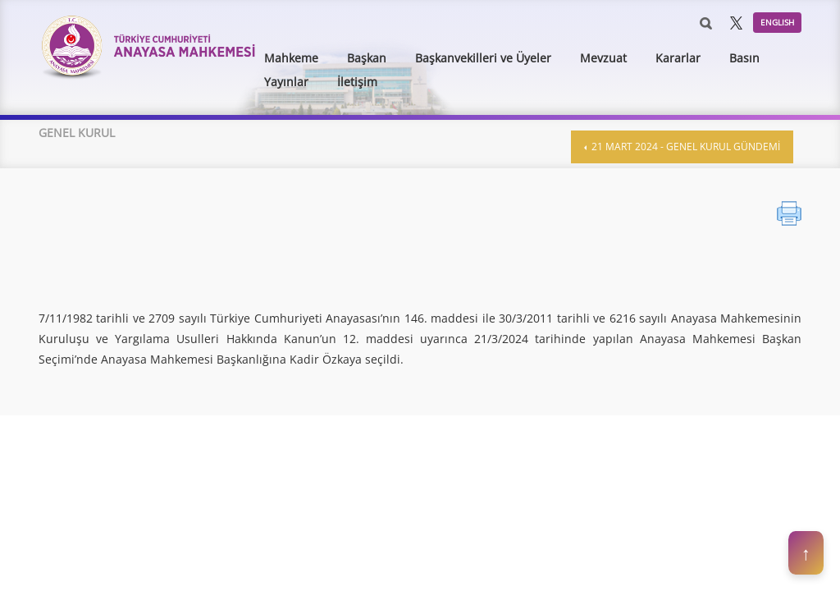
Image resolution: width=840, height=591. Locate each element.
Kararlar (678, 58)
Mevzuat (603, 58)
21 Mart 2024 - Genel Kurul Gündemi (684, 146)
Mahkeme (291, 58)
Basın (744, 58)
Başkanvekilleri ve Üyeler (483, 58)
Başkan (366, 58)
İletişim (357, 81)
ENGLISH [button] (777, 22)
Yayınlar (286, 81)
